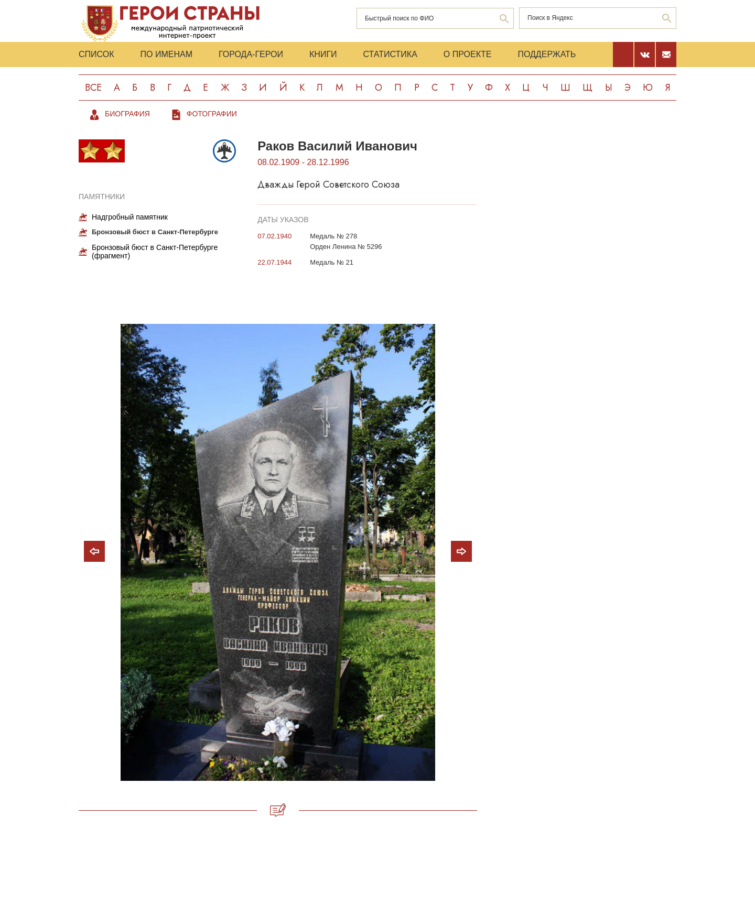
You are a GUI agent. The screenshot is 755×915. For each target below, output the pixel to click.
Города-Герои (251, 54)
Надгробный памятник (130, 217)
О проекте (468, 54)
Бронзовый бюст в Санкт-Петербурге (155, 232)
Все (93, 87)
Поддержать (546, 54)
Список (96, 54)
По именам (166, 54)
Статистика (390, 54)
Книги (323, 54)
